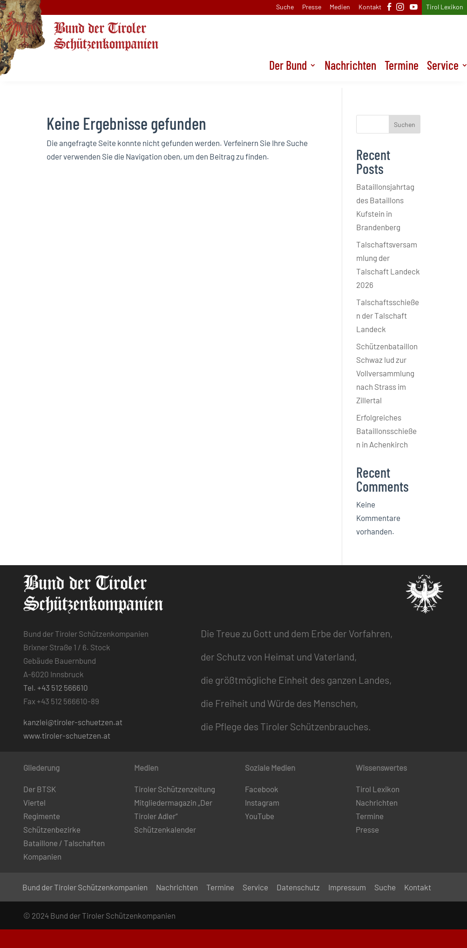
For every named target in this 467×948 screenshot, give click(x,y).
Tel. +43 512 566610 (55, 687)
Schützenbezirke (52, 829)
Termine (402, 73)
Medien (340, 7)
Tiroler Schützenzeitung (174, 789)
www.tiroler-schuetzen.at (66, 735)
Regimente (41, 816)
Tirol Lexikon (444, 7)
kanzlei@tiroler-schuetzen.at (72, 722)
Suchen (404, 124)
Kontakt (370, 7)
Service (255, 888)
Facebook (261, 789)
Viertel (34, 802)
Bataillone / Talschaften (64, 843)
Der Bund (288, 73)
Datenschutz (298, 888)
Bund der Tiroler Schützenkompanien (85, 888)
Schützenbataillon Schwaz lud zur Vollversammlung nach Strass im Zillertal (387, 373)
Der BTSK (39, 789)
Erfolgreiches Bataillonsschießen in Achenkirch (386, 431)
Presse (311, 7)
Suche (285, 7)
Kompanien (42, 856)
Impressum (347, 888)
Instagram (262, 802)
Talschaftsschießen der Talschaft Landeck (387, 315)
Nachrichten (350, 73)
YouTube (259, 816)
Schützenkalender (165, 829)
